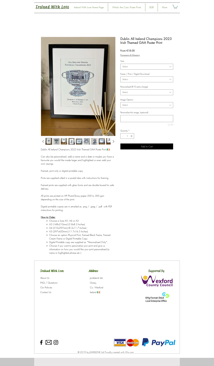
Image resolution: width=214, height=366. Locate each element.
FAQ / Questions (49, 282)
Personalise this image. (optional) (134, 112)
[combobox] (146, 67)
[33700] (48, 342)
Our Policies (46, 287)
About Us (44, 278)
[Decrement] (123, 136)
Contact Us (45, 292)
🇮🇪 (98, 292)
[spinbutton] (127, 136)
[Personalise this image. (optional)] (147, 118)
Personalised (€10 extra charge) (134, 86)
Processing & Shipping (130, 55)
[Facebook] (41, 342)
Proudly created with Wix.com (119, 352)
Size (122, 61)
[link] (175, 6)
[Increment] (132, 136)
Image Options (126, 99)
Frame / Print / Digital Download (134, 73)
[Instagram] (56, 342)
